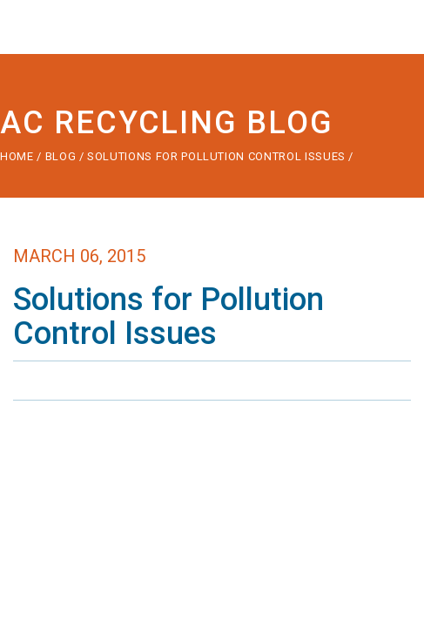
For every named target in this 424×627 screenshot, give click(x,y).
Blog (61, 156)
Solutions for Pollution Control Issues (217, 156)
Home (17, 156)
